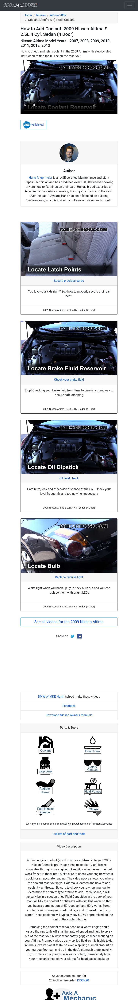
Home (28, 15)
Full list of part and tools (69, 834)
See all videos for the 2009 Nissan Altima (69, 622)
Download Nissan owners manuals (69, 715)
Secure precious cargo (69, 280)
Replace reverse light (69, 577)
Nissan (41, 15)
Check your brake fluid (69, 379)
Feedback (69, 706)
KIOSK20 (83, 980)
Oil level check (69, 478)
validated (33, 125)
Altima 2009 (58, 15)
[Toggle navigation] (129, 5)
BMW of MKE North (51, 696)
